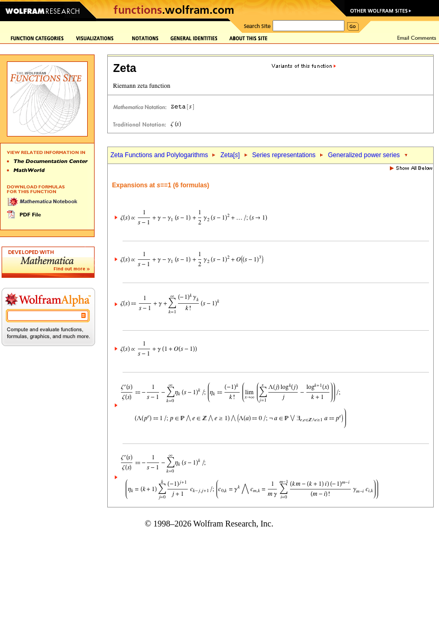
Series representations (283, 155)
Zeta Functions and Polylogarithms (159, 155)
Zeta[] (230, 155)
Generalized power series (364, 155)
